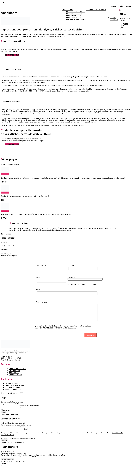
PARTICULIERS (14, 374)
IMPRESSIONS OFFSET (17, 372)
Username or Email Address (29, 409)
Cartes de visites (12, 387)
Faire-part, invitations (14, 389)
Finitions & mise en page (76, 19)
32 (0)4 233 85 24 (125, 6)
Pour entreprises (73, 18)
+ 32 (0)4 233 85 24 (8, 238)
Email (26, 432)
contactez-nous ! (98, 10)
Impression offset (74, 14)
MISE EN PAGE (14, 376)
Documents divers (12, 391)
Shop (88, 10)
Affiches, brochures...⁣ (14, 393)
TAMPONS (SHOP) (15, 378)
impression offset (36, 91)
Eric (2, 200)
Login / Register (114, 19)
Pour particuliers (74, 16)
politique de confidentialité (55, 331)
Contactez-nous (12, 55)
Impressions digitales (75, 12)
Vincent (4, 182)
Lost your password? (10, 417)
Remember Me (8, 413)
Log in (3, 445)
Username (23, 430)
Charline (4, 218)
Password (23, 411)
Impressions (67, 10)
